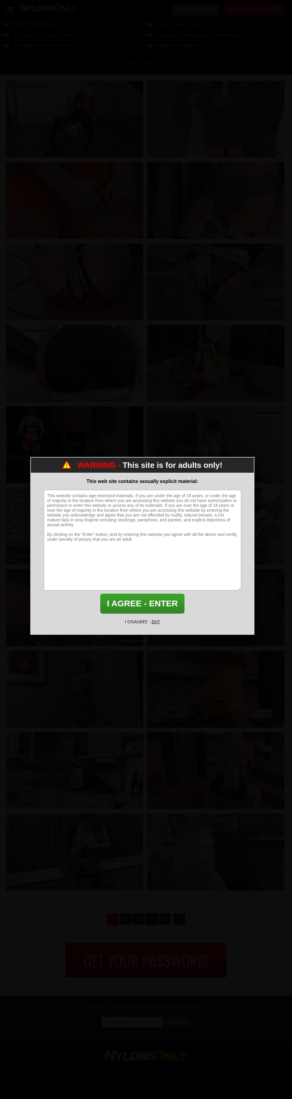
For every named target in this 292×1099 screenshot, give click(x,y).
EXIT (155, 622)
